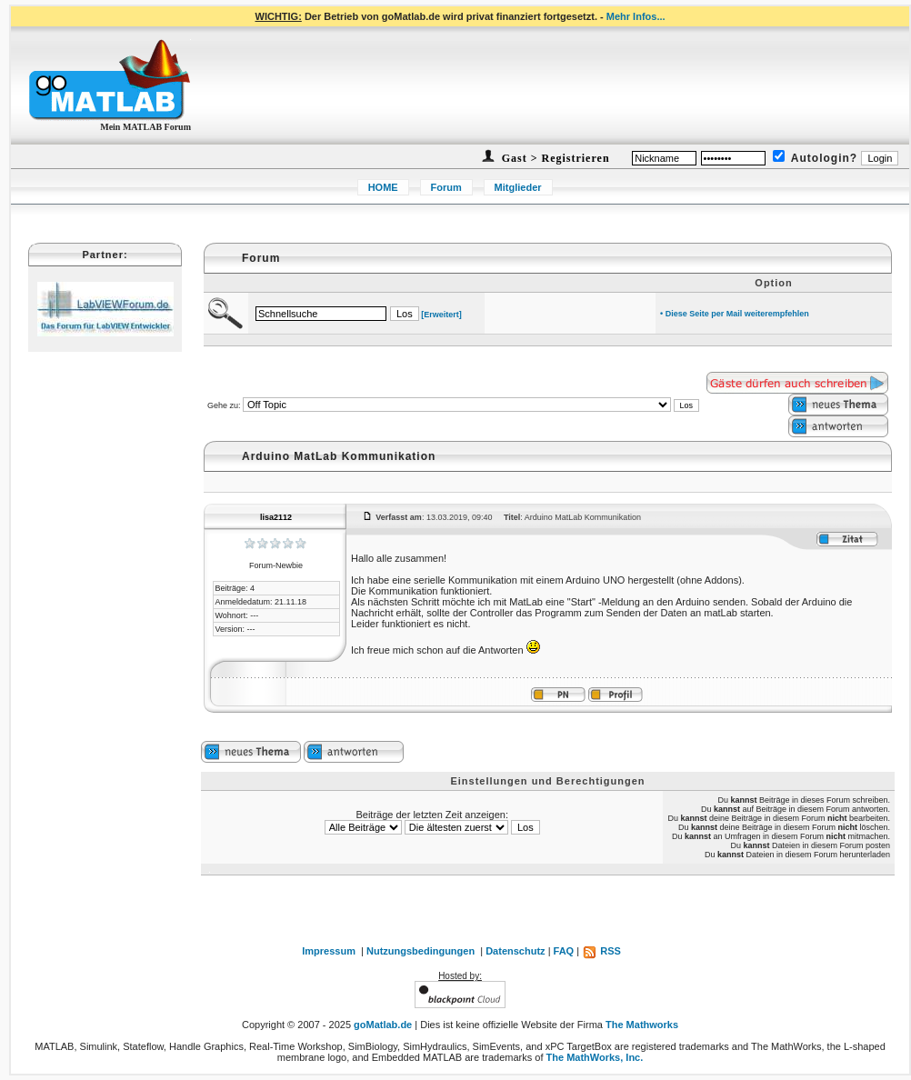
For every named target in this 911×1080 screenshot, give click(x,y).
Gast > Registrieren (554, 158)
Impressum (328, 950)
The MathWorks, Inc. (595, 1057)
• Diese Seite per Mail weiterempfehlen (734, 313)
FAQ (564, 950)
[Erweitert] (441, 314)
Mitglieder (518, 187)
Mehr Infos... (636, 16)
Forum (446, 187)
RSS (601, 950)
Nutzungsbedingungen (420, 950)
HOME (383, 187)
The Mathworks (642, 1024)
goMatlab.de (383, 1024)
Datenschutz (515, 950)
